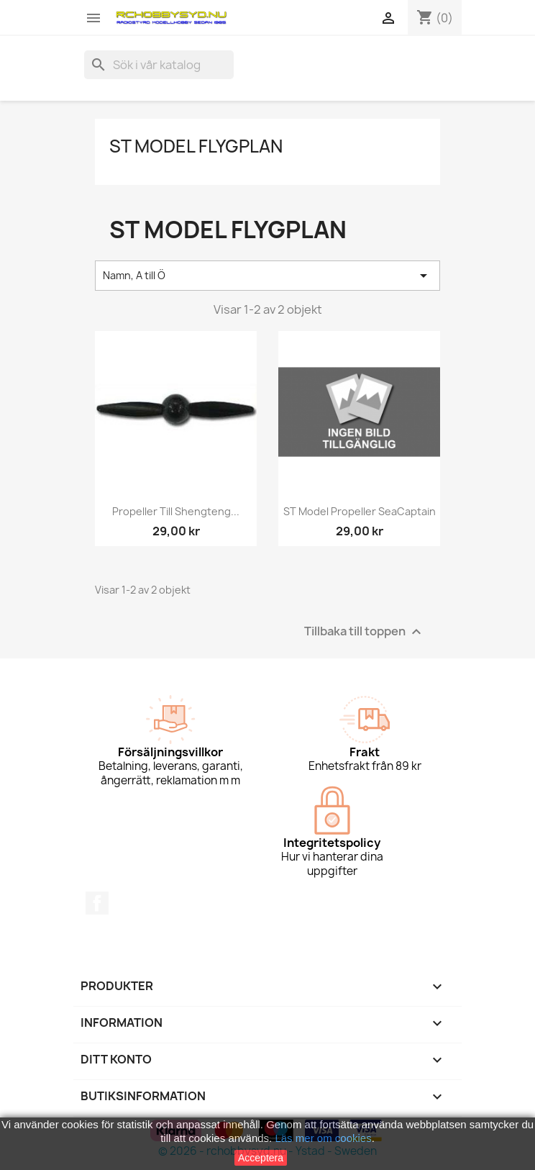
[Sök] (159, 64)
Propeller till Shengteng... (175, 511)
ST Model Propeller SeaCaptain (359, 511)
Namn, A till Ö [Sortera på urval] (267, 275)
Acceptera (260, 1158)
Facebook (97, 903)
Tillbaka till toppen (364, 631)
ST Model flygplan (196, 146)
